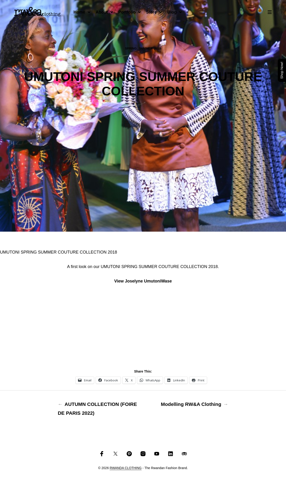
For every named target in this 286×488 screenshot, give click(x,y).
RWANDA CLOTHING (126, 468)
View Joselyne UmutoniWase (143, 281)
